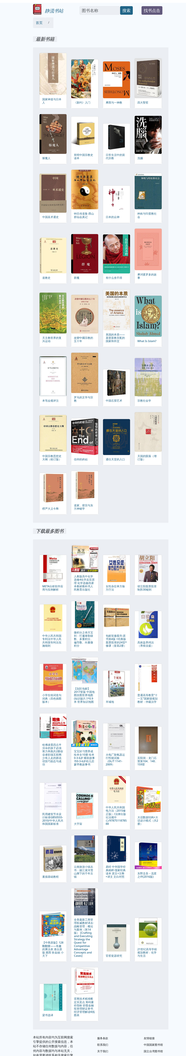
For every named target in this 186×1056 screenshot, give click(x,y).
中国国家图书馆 (153, 1045)
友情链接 (149, 1038)
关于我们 (102, 1051)
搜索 (126, 10)
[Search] (100, 10)
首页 (39, 22)
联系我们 (102, 1045)
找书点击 (152, 10)
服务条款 (102, 1038)
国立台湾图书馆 (153, 1051)
